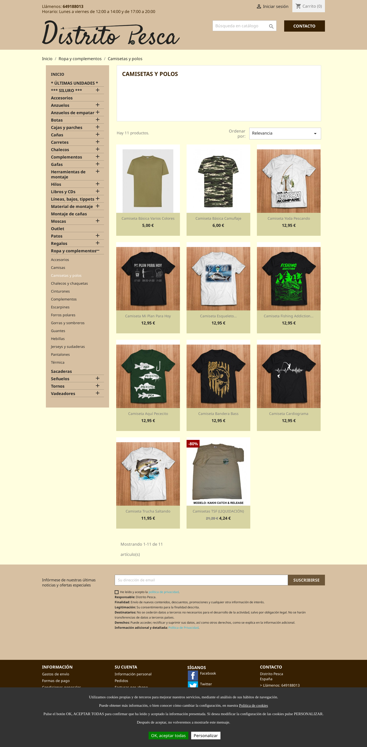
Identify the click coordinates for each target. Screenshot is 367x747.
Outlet (57, 228)
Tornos (57, 386)
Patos (56, 236)
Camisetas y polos (66, 275)
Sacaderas (61, 371)
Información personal (133, 674)
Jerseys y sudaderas (68, 346)
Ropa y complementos (73, 251)
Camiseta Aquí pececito (148, 413)
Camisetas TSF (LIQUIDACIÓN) (218, 511)
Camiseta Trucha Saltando (148, 511)
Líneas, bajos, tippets (72, 199)
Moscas (58, 221)
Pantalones (60, 354)
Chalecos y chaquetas (69, 283)
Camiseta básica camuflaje (218, 218)
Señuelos (60, 379)
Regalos (59, 243)
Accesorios (62, 98)
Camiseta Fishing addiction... (288, 315)
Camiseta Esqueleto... (218, 315)
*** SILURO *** (66, 90)
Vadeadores (63, 393)
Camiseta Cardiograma (288, 413)
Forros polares (63, 314)
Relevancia (285, 133)
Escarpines (60, 307)
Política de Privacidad (183, 627)
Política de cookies (253, 705)
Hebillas (58, 338)
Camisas (58, 267)
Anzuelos (60, 105)
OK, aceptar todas (168, 735)
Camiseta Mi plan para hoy (148, 315)
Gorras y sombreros (68, 322)
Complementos (66, 157)
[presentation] (157, 642)
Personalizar (206, 735)
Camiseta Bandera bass (218, 413)
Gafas (57, 164)
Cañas (57, 135)
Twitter (206, 684)
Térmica (57, 362)
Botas (57, 120)
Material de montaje (72, 206)
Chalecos (60, 149)
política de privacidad (164, 592)
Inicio (57, 74)
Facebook (208, 673)
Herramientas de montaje (68, 174)
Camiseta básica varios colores (148, 218)
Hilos (56, 184)
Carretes (60, 142)
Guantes (58, 330)
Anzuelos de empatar (72, 112)
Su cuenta (126, 667)
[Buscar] (245, 25)
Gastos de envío (55, 674)
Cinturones (60, 291)
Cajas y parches (66, 127)
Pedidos (121, 680)
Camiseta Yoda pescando (289, 218)
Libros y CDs (63, 191)
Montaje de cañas (69, 214)
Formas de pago (56, 680)
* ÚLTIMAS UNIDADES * (74, 83)
